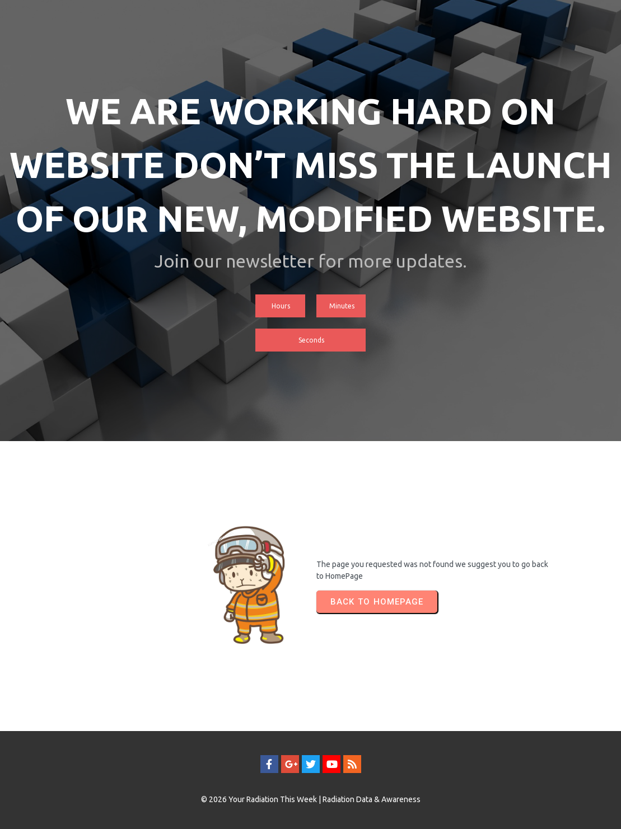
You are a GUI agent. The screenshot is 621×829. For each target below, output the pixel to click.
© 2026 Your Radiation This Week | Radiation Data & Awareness (311, 799)
